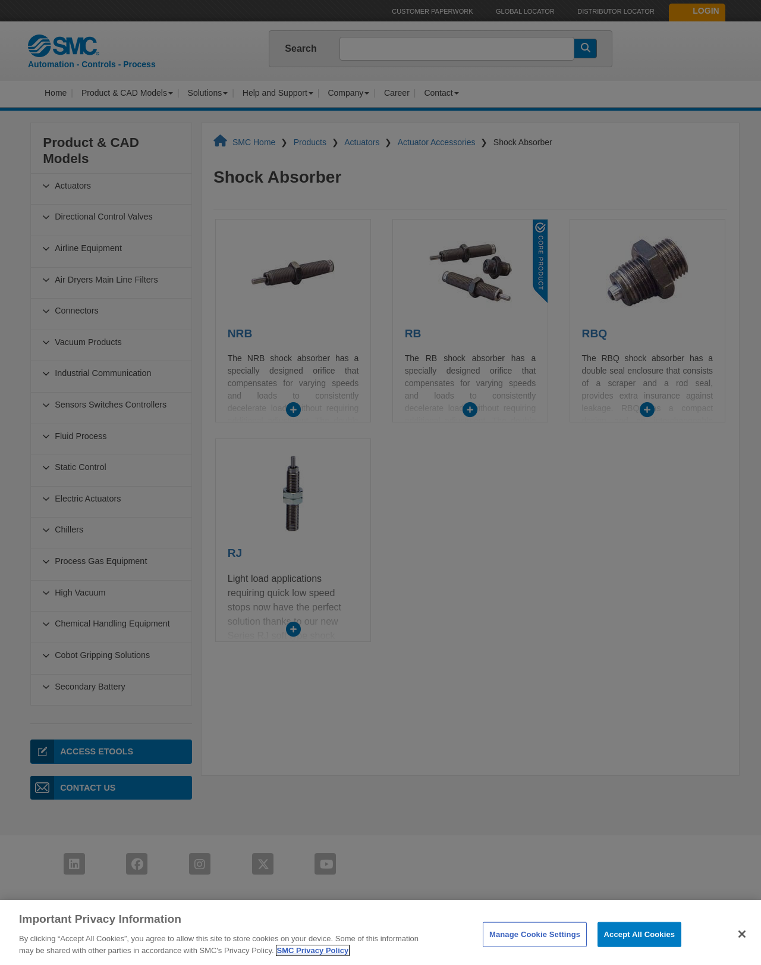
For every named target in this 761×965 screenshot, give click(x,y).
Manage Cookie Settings (534, 952)
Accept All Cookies (639, 952)
